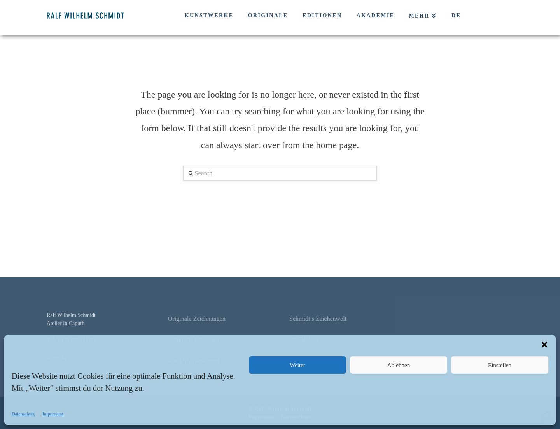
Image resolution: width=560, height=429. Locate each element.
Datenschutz (23, 414)
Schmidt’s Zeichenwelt (317, 318)
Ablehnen (398, 365)
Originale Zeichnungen (197, 318)
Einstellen (499, 365)
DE (456, 15)
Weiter (297, 365)
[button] (544, 344)
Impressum (52, 414)
